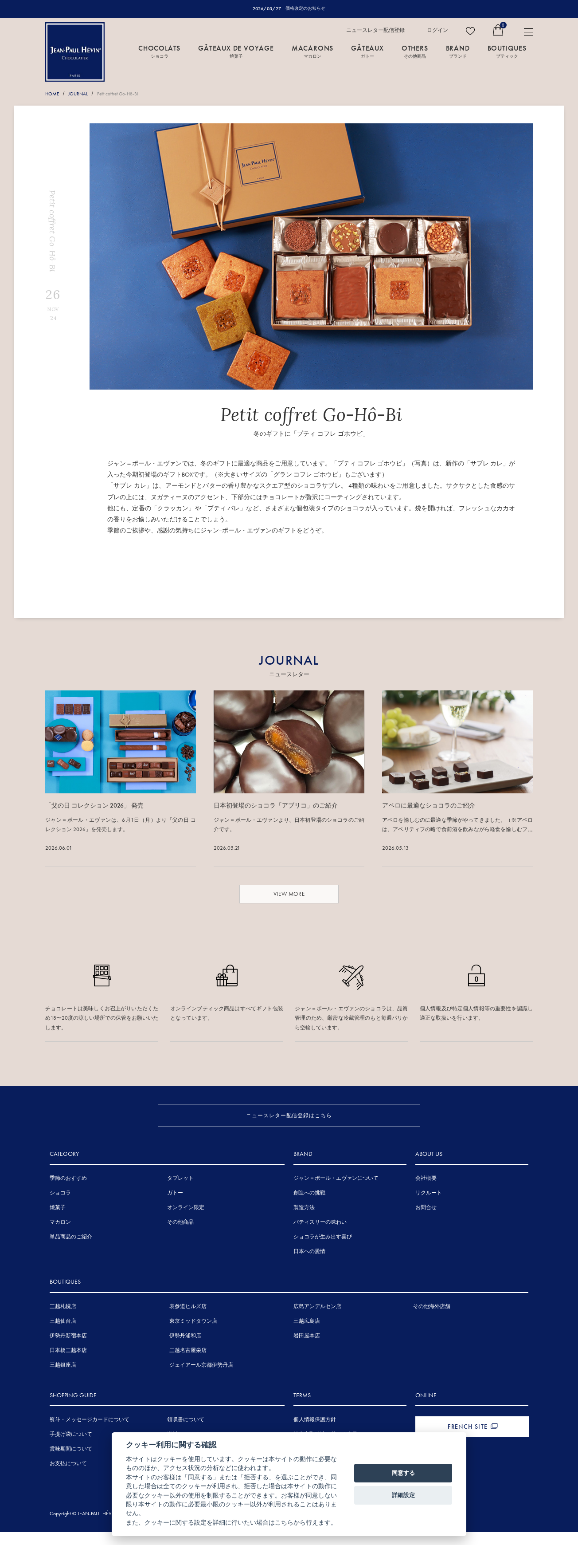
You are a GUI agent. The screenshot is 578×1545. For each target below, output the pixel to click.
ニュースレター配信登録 (375, 30)
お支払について (68, 1478)
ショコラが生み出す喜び (322, 1251)
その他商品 (180, 1236)
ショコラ (60, 1207)
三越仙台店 (63, 1335)
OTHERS (415, 51)
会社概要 (426, 1192)
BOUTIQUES (507, 51)
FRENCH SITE (468, 1441)
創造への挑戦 (309, 1207)
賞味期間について (71, 1463)
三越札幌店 (63, 1320)
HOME (53, 94)
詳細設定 (403, 1495)
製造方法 (304, 1222)
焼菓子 (58, 1222)
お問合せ (426, 1222)
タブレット (180, 1192)
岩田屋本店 (306, 1350)
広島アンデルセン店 (317, 1320)
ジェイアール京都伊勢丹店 (201, 1379)
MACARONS (312, 51)
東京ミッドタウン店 (193, 1335)
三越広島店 (306, 1335)
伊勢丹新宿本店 (68, 1350)
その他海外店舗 (431, 1320)
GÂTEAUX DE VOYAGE (236, 51)
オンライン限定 (185, 1222)
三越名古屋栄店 (188, 1364)
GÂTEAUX (367, 51)
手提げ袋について (71, 1448)
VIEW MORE (289, 894)
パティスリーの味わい (320, 1236)
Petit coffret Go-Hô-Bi (127, 94)
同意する (403, 1473)
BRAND (458, 51)
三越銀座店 (63, 1379)
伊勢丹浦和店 (185, 1350)
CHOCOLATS (159, 51)
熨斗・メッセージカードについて (89, 1434)
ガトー (175, 1207)
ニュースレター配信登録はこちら (289, 1115)
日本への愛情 (309, 1265)
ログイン (437, 30)
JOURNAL (82, 94)
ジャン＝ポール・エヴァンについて (336, 1192)
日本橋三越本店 (68, 1364)
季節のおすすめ (68, 1192)
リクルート (428, 1207)
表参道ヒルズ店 (188, 1320)
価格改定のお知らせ (306, 8)
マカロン (60, 1236)
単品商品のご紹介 (71, 1251)
